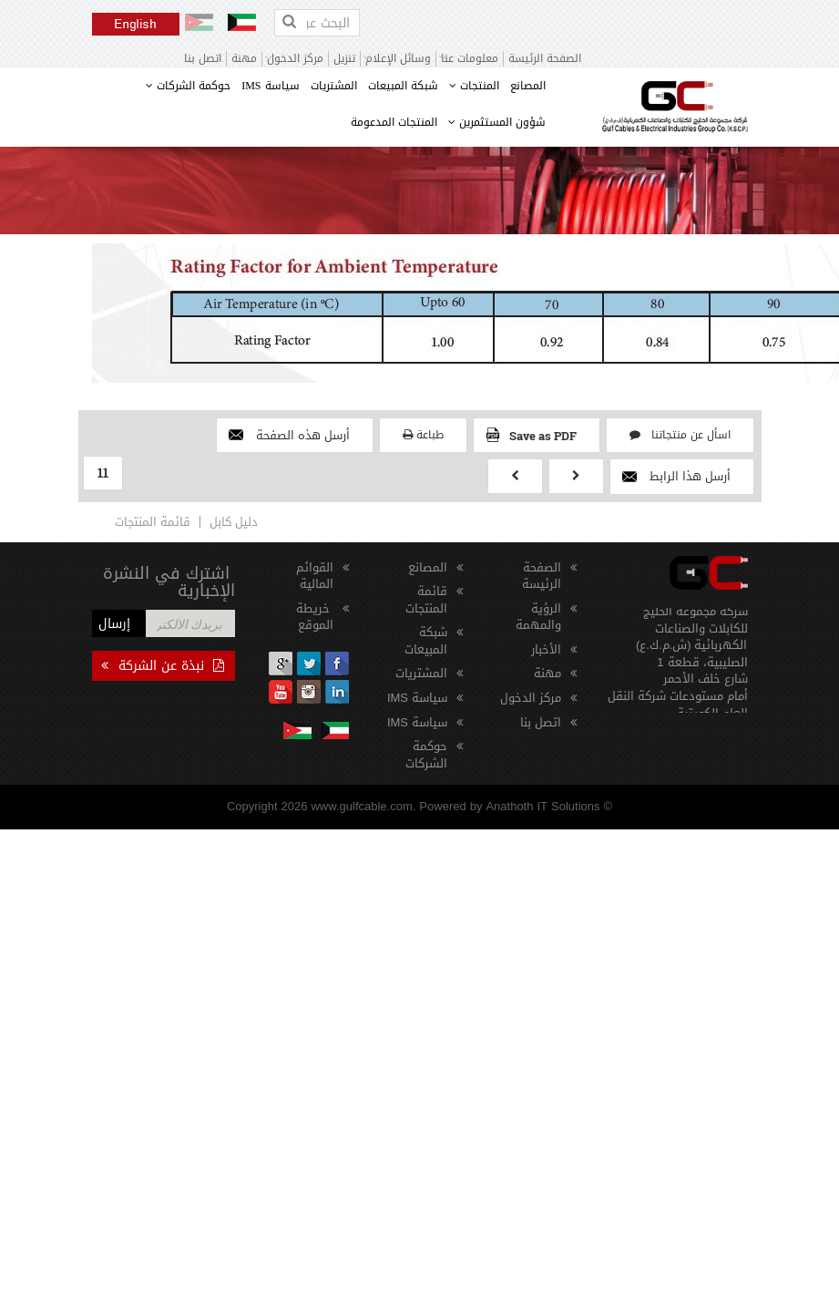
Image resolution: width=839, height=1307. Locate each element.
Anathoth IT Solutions (542, 806)
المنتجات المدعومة (394, 122)
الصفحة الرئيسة (544, 59)
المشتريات (334, 86)
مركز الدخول (530, 697)
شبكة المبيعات (403, 86)
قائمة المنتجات (152, 521)
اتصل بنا (202, 59)
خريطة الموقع (314, 617)
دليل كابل (234, 521)
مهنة (244, 59)
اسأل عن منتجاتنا (680, 435)
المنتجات (474, 86)
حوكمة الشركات (188, 86)
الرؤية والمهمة (538, 617)
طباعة (423, 435)
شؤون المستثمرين (497, 122)
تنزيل (344, 59)
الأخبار (546, 649)
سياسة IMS (270, 86)
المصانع (528, 86)
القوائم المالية (314, 576)
